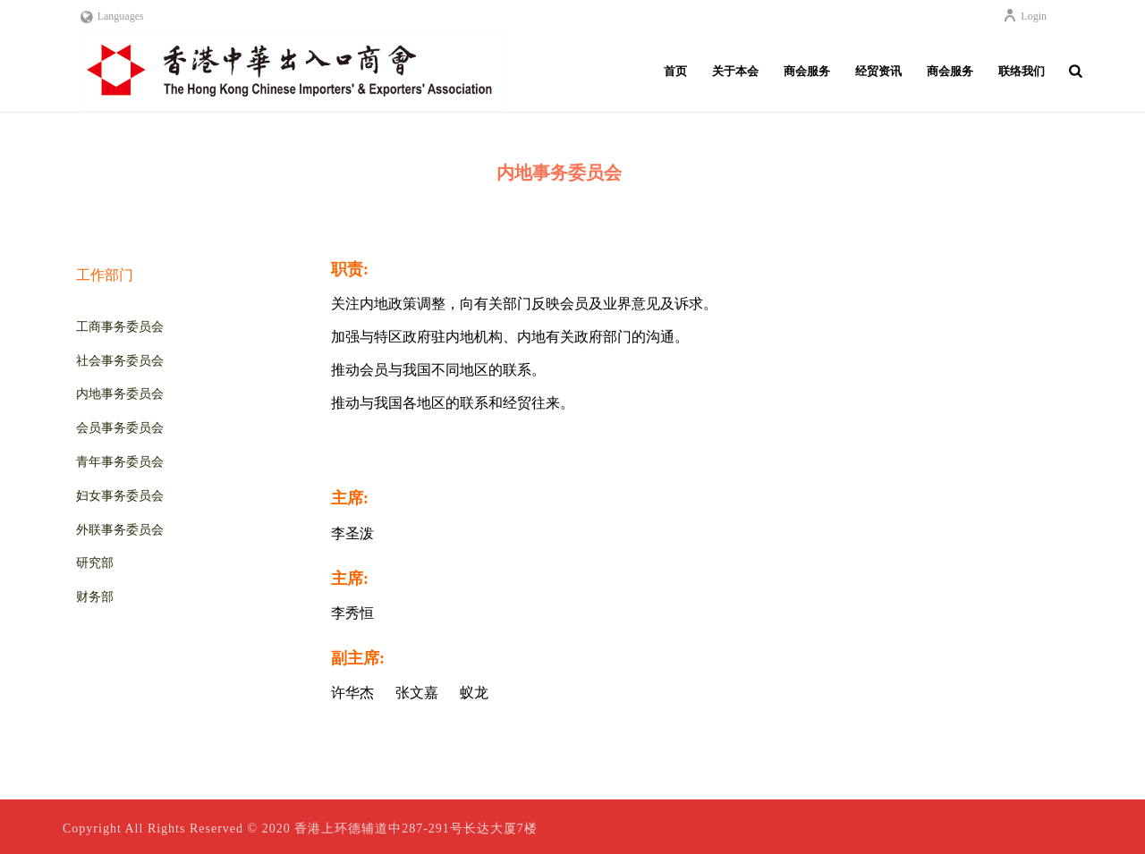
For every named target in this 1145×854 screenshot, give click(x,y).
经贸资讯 (878, 71)
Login (1025, 16)
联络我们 (1021, 71)
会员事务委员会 (120, 428)
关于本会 (735, 71)
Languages (112, 16)
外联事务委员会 (120, 530)
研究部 (95, 563)
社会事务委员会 (120, 361)
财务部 (95, 597)
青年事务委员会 (120, 462)
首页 (675, 71)
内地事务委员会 (120, 394)
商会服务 (807, 71)
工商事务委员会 (120, 327)
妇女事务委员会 (120, 496)
